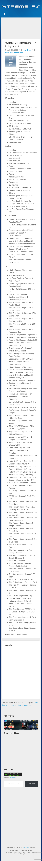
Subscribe (31, 784)
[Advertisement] (21, 28)
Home (12, 850)
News (7, 52)
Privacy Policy (24, 854)
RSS (28, 11)
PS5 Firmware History (24, 852)
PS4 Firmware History (11, 852)
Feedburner (16, 11)
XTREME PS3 (13, 777)
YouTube (25, 11)
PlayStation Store (16, 52)
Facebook (13, 11)
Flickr (19, 11)
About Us (34, 852)
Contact (16, 854)
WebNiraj (26, 847)
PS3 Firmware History (26, 850)
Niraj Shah (27, 50)
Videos (24, 634)
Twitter (22, 11)
